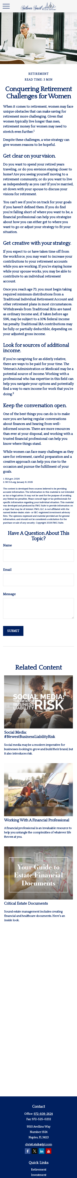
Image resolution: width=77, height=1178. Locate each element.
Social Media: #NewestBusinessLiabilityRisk (29, 734)
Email (7, 570)
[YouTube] (48, 1151)
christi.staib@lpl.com (38, 1144)
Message (9, 594)
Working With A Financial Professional (36, 820)
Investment (38, 1175)
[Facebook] (27, 1151)
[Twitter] (34, 1151)
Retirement (38, 1169)
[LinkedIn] (41, 1151)
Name (7, 545)
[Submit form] (13, 631)
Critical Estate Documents (26, 903)
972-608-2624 (43, 1114)
